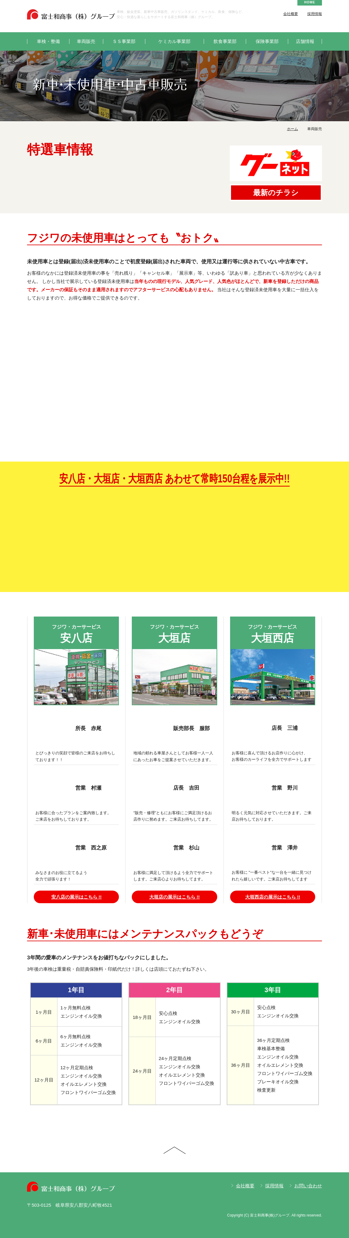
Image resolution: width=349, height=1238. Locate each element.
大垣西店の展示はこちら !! (272, 896)
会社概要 (290, 14)
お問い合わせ (308, 1185)
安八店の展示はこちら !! (76, 896)
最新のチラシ (276, 192)
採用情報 (314, 14)
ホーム (292, 129)
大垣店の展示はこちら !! (174, 896)
